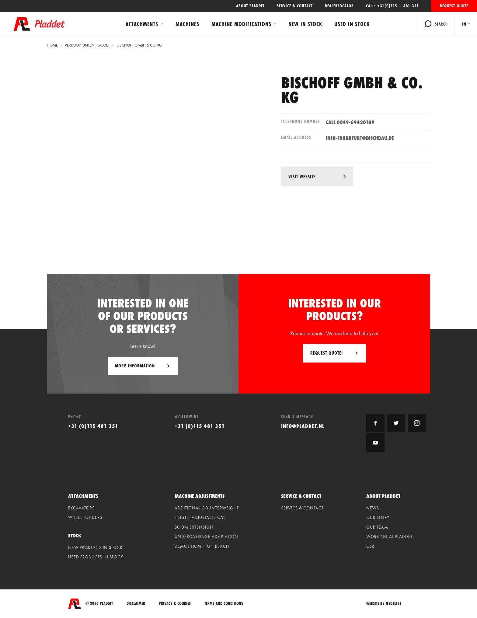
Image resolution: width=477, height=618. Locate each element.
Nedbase (394, 603)
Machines (187, 24)
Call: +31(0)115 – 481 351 (392, 6)
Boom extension (194, 527)
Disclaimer (136, 603)
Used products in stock (95, 557)
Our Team (377, 527)
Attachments (142, 24)
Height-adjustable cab (200, 517)
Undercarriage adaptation (206, 536)
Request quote (454, 6)
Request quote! (326, 353)
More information (135, 366)
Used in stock (352, 24)
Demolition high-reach (202, 546)
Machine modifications (241, 24)
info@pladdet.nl (303, 425)
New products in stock (95, 547)
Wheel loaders (85, 517)
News (372, 508)
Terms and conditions (223, 603)
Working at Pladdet (389, 536)
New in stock (305, 24)
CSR (370, 546)
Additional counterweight (207, 508)
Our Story (377, 517)
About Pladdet (250, 6)
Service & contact (295, 6)
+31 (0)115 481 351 (93, 425)
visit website (301, 176)
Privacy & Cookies (175, 603)
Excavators (81, 508)
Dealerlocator (339, 6)
